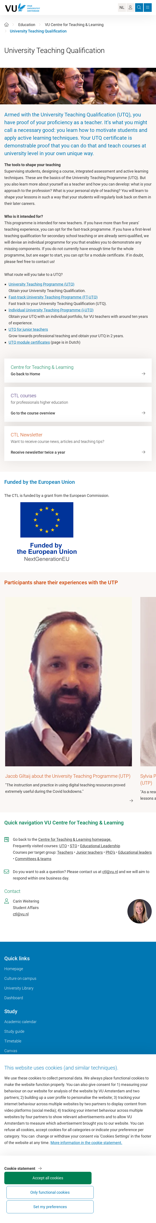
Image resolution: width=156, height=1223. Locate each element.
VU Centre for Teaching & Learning (74, 24)
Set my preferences (82, 1203)
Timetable (12, 1041)
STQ (73, 845)
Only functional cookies (50, 1203)
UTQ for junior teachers (28, 329)
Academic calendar (20, 1021)
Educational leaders (135, 852)
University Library (19, 988)
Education (26, 24)
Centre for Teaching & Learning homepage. (75, 839)
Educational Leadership (100, 845)
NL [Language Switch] (121, 7)
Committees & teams (33, 858)
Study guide (14, 1031)
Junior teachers (89, 852)
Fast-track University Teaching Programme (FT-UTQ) (53, 297)
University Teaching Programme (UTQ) (41, 284)
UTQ (63, 845)
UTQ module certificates (29, 342)
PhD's (110, 852)
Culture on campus (20, 978)
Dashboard (13, 997)
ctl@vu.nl (110, 871)
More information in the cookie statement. (86, 1163)
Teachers (65, 852)
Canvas (10, 1050)
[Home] (6, 24)
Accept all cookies (17, 1205)
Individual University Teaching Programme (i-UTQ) (51, 310)
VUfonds (11, 1074)
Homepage (13, 968)
